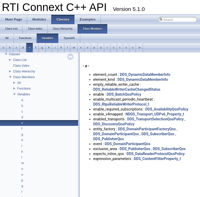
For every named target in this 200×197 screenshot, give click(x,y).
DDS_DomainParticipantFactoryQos (147, 129)
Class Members (24, 77)
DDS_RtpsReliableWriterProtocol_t (121, 104)
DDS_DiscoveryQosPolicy (113, 124)
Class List (20, 60)
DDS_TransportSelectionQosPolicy (155, 119)
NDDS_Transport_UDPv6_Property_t (155, 114)
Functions (24, 88)
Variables (23, 94)
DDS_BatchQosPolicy (124, 94)
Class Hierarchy (24, 71)
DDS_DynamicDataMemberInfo (145, 74)
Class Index (21, 65)
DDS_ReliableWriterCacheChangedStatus (126, 89)
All (19, 83)
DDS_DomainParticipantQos (116, 134)
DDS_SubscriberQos (157, 134)
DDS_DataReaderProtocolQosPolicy (156, 154)
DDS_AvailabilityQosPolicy (167, 109)
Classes (14, 54)
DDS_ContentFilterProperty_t (157, 159)
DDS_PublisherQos (108, 139)
